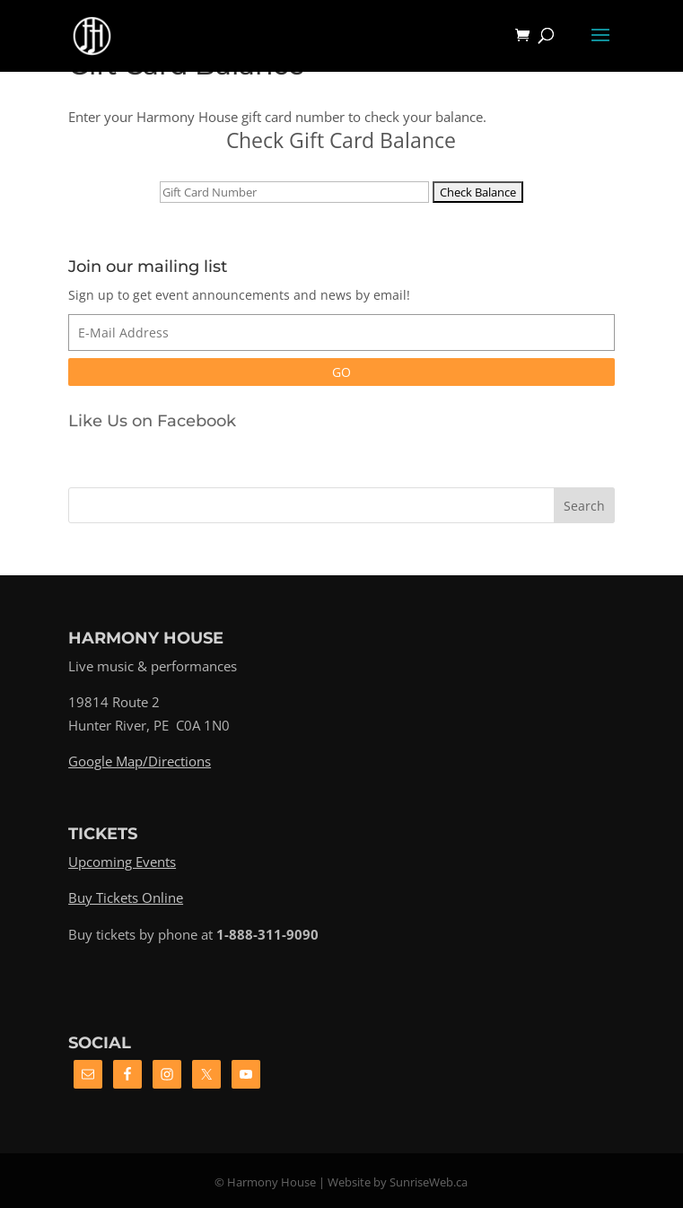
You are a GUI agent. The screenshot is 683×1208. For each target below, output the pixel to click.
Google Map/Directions (139, 761)
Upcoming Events (122, 862)
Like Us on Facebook (152, 421)
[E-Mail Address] (341, 332)
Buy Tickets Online (125, 897)
